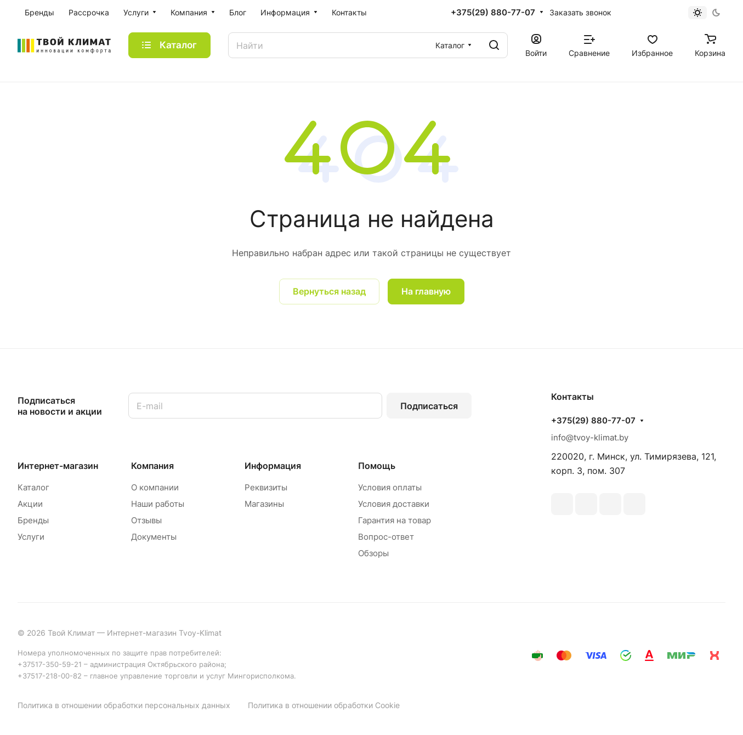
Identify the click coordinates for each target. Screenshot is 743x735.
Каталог (33, 487)
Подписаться (429, 405)
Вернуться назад (329, 291)
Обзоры (373, 553)
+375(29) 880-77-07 (493, 13)
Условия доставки (393, 504)
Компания (152, 465)
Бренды (33, 520)
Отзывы (146, 520)
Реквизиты (266, 487)
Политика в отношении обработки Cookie (324, 705)
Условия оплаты (390, 487)
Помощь (376, 465)
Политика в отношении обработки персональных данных (124, 705)
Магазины (264, 504)
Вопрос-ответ (386, 537)
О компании (155, 487)
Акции (30, 504)
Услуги (31, 537)
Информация (273, 465)
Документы (154, 537)
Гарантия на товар (394, 520)
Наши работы (157, 504)
